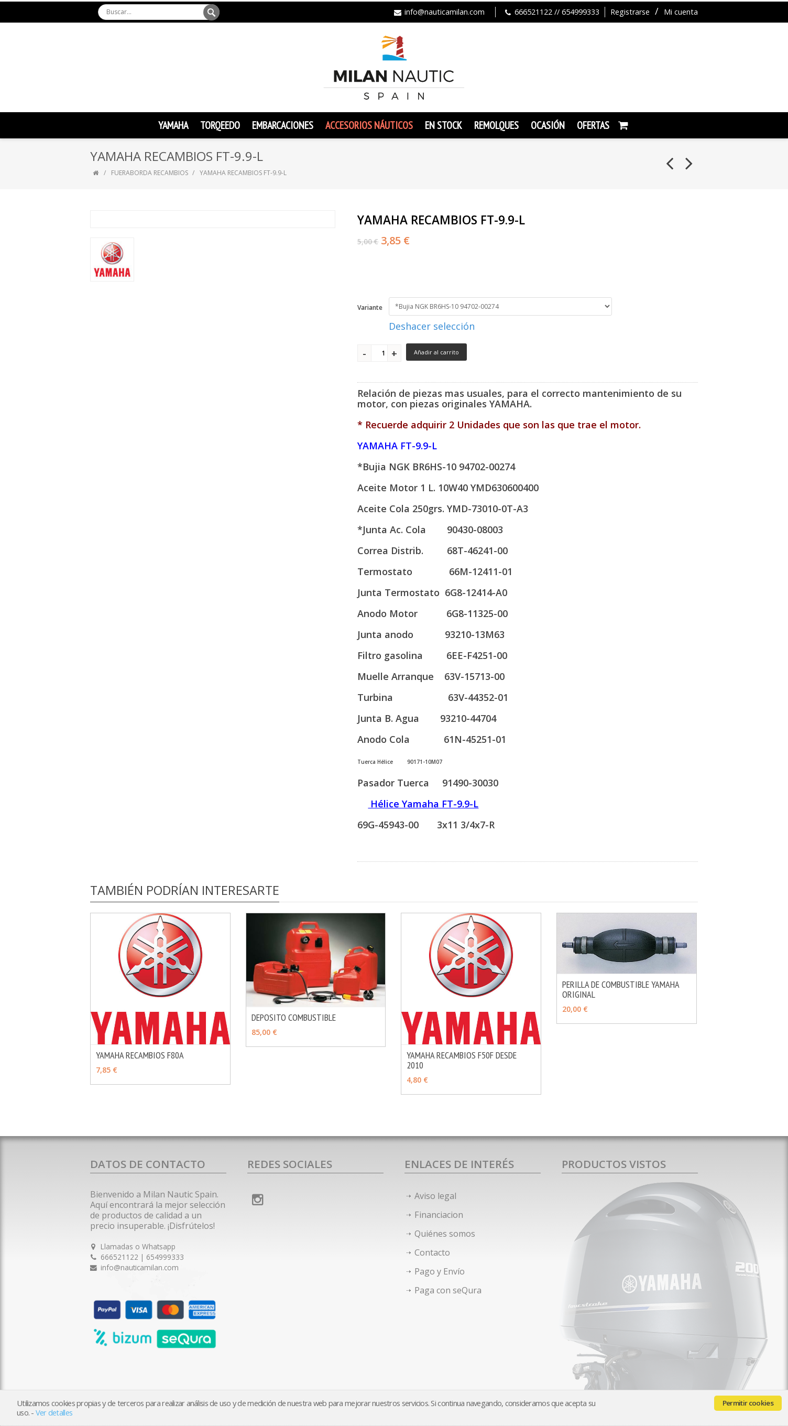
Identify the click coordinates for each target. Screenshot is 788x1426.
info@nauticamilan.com (444, 12)
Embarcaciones (282, 125)
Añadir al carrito (436, 352)
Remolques (496, 125)
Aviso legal (435, 1196)
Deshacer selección (432, 326)
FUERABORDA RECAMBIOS (149, 172)
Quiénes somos (444, 1233)
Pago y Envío (439, 1271)
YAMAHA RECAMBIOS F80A (140, 1055)
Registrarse (630, 12)
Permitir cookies (748, 1403)
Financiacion (438, 1214)
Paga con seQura (447, 1290)
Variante (369, 307)
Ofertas (593, 125)
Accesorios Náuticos (369, 125)
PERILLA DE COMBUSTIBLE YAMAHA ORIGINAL (620, 989)
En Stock (443, 125)
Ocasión (548, 125)
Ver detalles (54, 1413)
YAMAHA (173, 125)
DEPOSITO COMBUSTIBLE (293, 1017)
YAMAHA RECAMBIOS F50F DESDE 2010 (462, 1060)
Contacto (432, 1252)
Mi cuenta (681, 12)
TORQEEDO (220, 125)
